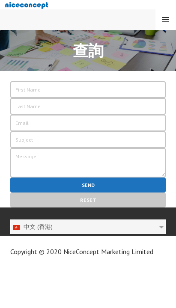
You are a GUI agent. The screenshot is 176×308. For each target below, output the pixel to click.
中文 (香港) (32, 227)
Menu (166, 19)
